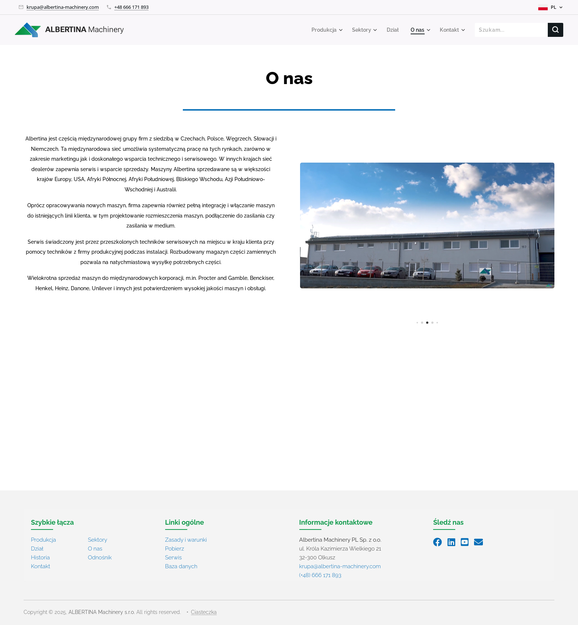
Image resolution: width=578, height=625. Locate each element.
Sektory (97, 540)
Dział (37, 548)
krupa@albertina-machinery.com (63, 7)
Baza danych (181, 566)
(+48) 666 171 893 (320, 575)
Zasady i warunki (186, 540)
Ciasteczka (204, 612)
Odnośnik (100, 557)
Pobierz (174, 548)
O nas (95, 548)
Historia (40, 557)
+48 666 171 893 (131, 7)
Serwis (173, 557)
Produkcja (43, 540)
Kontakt (40, 566)
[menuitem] (321, 30)
